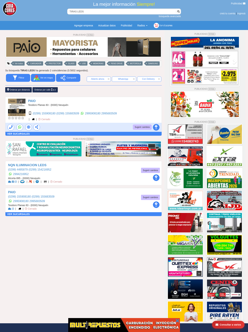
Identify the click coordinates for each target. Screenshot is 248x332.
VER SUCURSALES (18, 133)
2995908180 (93, 113)
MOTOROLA (135, 63)
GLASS (71, 63)
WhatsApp (126, 79)
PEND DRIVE (117, 63)
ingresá (241, 13)
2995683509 (109, 113)
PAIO (32, 101)
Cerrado (44, 119)
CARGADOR (35, 63)
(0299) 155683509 (68, 113)
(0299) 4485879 (18, 169)
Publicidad (238, 3)
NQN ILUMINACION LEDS (27, 165)
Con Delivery (151, 79)
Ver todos (19, 63)
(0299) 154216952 (39, 169)
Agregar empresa (83, 25)
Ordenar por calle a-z (45, 89)
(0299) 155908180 (44, 113)
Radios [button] (142, 25)
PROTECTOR (55, 63)
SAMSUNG (153, 63)
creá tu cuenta (227, 13)
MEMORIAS (98, 63)
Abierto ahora (100, 79)
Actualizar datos (107, 25)
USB (84, 63)
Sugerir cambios (142, 127)
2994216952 (21, 174)
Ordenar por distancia (18, 89)
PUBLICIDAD (83, 35)
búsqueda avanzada (170, 16)
